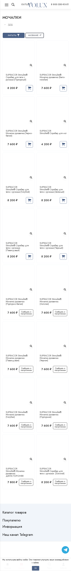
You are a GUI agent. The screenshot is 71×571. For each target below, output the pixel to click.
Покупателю (12, 520)
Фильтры (13, 35)
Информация (12, 526)
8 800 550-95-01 (60, 4)
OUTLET (25, 4)
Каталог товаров (14, 512)
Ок (35, 568)
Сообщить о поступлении (26, 312)
